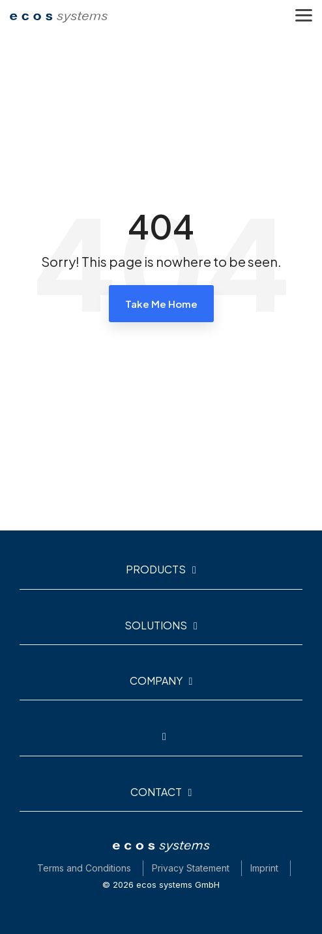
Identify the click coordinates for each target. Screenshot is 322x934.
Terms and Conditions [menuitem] (84, 867)
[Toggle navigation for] (161, 742)
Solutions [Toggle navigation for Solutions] (155, 625)
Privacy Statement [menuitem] (190, 867)
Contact (156, 792)
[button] (303, 14)
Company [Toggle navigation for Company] (156, 680)
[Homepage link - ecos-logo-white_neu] (161, 848)
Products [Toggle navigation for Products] (156, 569)
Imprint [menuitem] (264, 867)
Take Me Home (161, 303)
